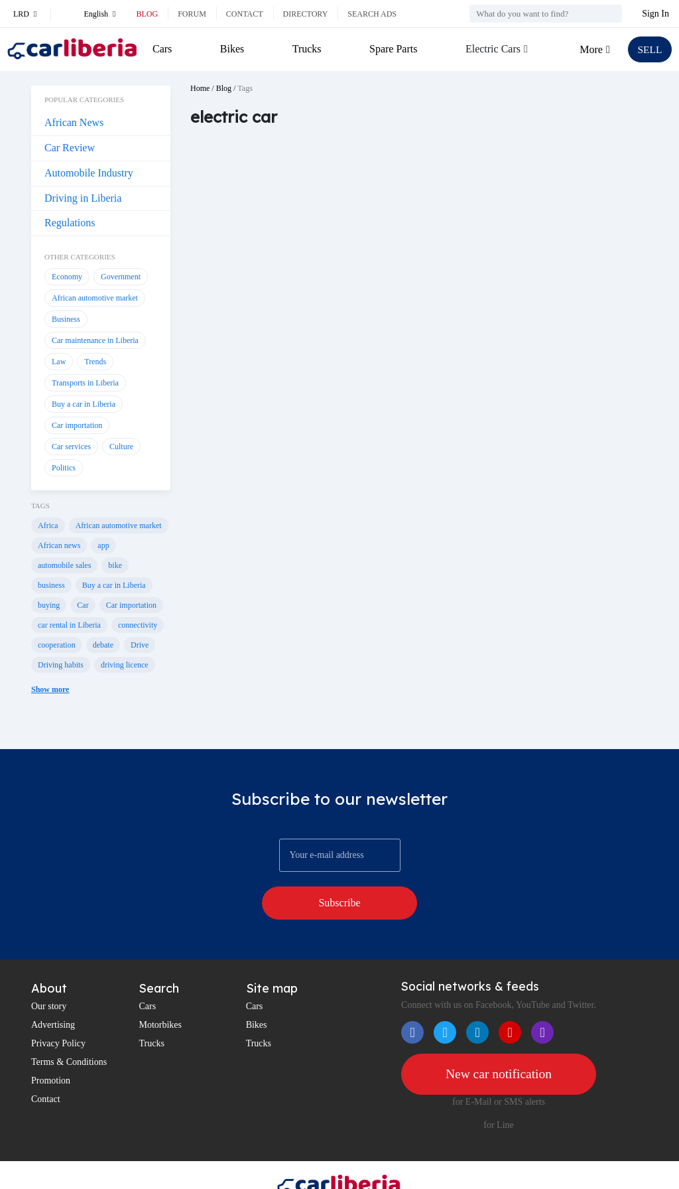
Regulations (69, 222)
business (51, 585)
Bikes (231, 48)
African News (73, 122)
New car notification (498, 1040)
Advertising (53, 991)
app (103, 545)
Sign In (655, 14)
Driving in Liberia (82, 198)
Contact (244, 14)
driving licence (125, 664)
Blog (147, 14)
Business (66, 319)
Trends (95, 361)
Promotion (50, 1047)
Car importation (77, 425)
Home (200, 88)
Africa (48, 525)
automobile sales (64, 565)
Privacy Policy (58, 1009)
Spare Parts (392, 48)
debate (103, 645)
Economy (67, 276)
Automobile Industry (88, 172)
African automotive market (95, 298)
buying (49, 605)
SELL (649, 49)
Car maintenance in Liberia (95, 340)
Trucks (306, 48)
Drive (140, 645)
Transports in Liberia (85, 382)
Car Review (69, 147)
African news (59, 545)
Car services (71, 446)
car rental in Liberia (69, 625)
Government (121, 276)
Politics (64, 467)
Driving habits (61, 664)
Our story (48, 972)
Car (82, 605)
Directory (305, 14)
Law (59, 361)
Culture (121, 446)
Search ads (372, 14)
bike (115, 565)
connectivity (137, 625)
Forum (192, 14)
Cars (162, 48)
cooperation (57, 645)
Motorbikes (160, 991)
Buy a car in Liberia (83, 404)
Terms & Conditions (69, 1028)
